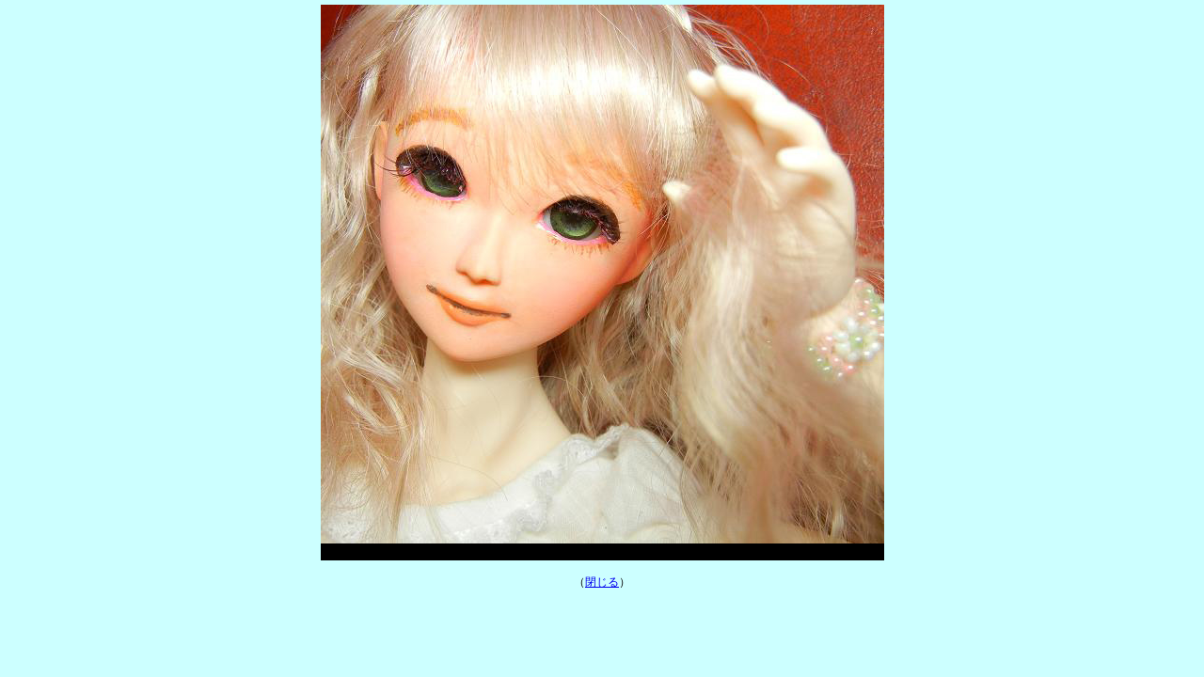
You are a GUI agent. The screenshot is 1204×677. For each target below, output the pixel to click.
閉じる (602, 582)
